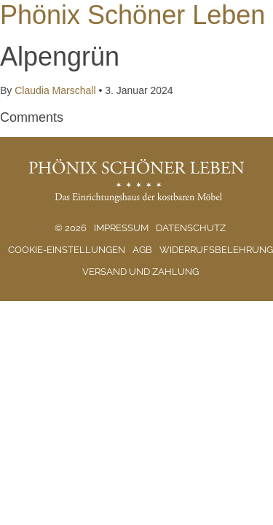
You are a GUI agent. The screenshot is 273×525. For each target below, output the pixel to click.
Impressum (121, 227)
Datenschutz (191, 227)
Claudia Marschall (55, 90)
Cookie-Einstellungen (66, 249)
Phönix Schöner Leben (132, 15)
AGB (142, 249)
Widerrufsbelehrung (216, 249)
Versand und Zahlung (140, 271)
